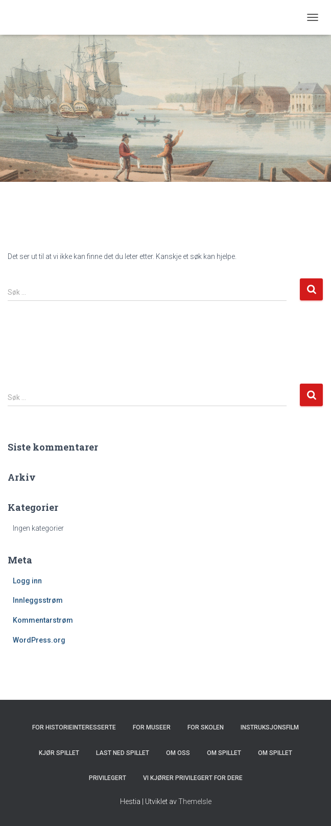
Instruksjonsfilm (270, 727)
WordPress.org (39, 640)
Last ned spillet (122, 753)
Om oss (178, 753)
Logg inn (27, 581)
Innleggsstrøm (38, 600)
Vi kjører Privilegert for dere (193, 778)
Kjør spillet (59, 753)
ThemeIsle (194, 801)
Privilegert (107, 778)
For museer (152, 727)
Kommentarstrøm (43, 620)
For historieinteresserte (74, 727)
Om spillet (224, 753)
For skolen (205, 727)
